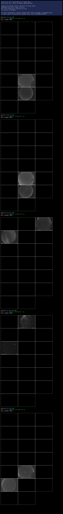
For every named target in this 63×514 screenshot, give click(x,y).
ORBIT (11, 23)
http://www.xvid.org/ (18, 8)
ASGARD (39, 16)
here (6, 2)
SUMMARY (6, 23)
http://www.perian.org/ (19, 10)
